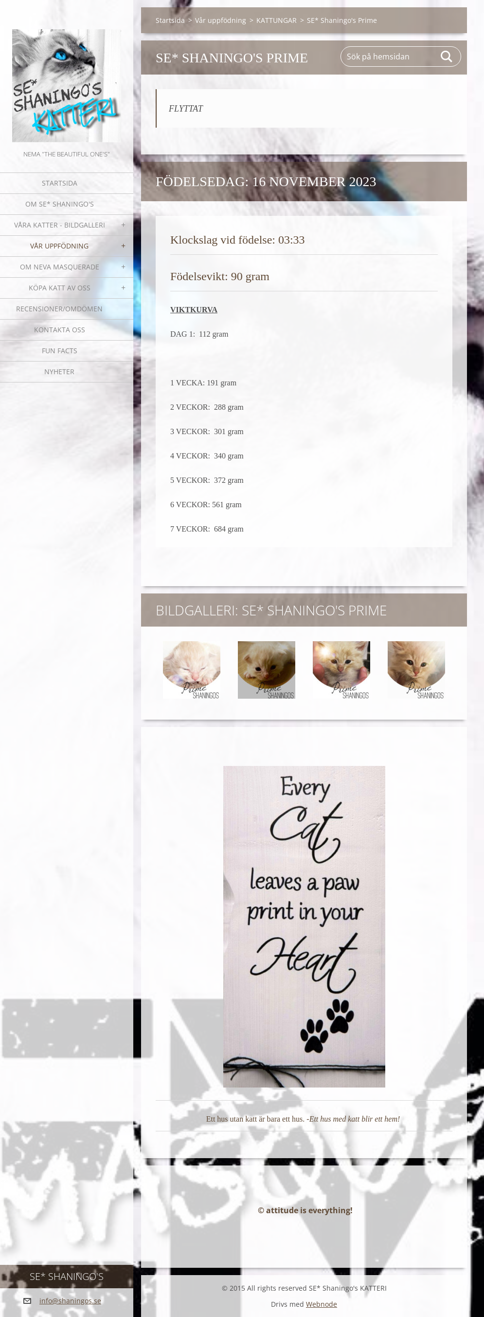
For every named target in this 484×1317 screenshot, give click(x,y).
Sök (447, 56)
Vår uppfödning (59, 245)
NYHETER (59, 371)
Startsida (59, 183)
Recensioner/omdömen (59, 308)
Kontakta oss (59, 329)
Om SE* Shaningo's (59, 204)
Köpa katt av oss (59, 287)
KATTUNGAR (276, 20)
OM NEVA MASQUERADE (59, 266)
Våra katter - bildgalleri (59, 224)
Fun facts (59, 350)
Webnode (321, 1304)
